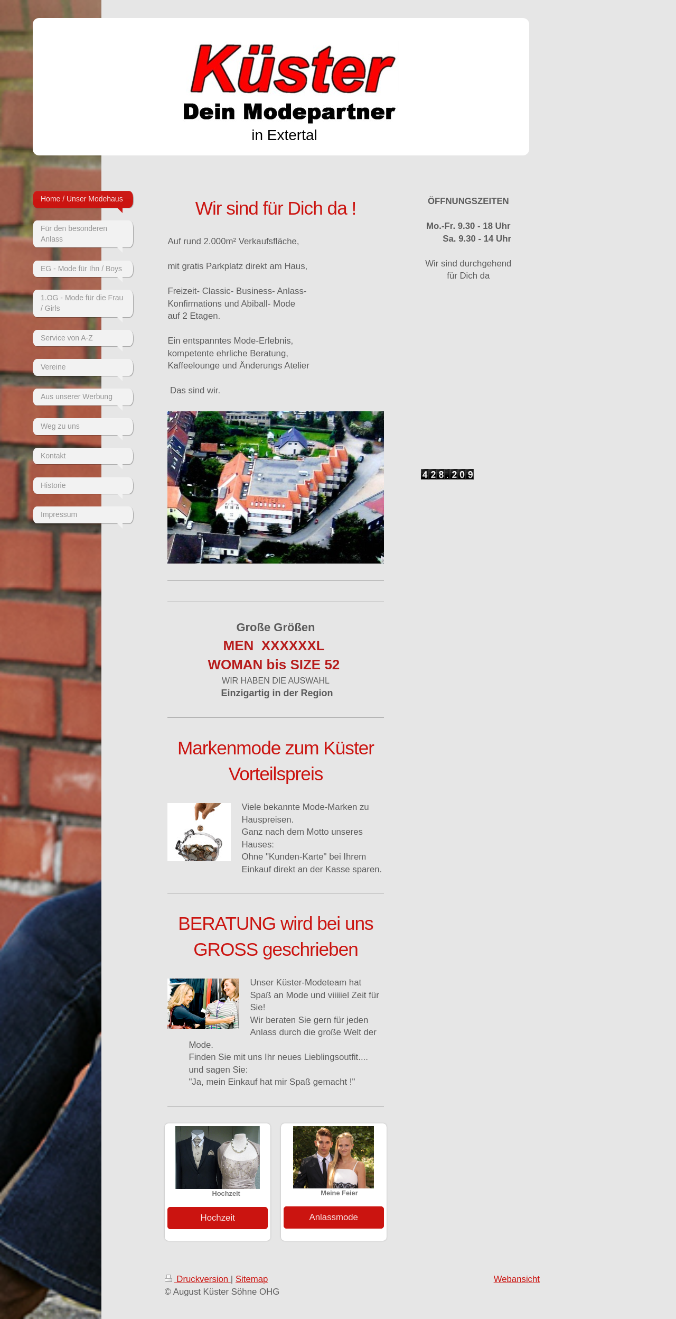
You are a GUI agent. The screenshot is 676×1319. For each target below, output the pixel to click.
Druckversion (198, 1279)
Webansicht (517, 1279)
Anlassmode (333, 1217)
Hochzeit (218, 1218)
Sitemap (252, 1279)
